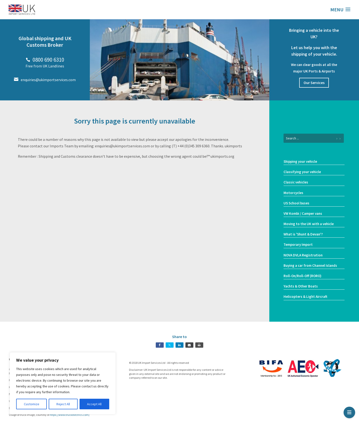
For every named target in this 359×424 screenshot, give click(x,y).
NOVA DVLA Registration (303, 255)
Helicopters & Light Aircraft (305, 296)
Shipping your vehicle (300, 161)
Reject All (63, 404)
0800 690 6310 (45, 59)
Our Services (314, 82)
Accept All (94, 404)
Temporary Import (298, 244)
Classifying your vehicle (302, 172)
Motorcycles (293, 192)
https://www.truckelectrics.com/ (70, 415)
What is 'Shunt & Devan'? (303, 234)
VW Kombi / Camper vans (303, 213)
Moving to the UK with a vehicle (309, 224)
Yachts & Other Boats (301, 286)
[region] (63, 383)
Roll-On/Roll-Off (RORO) (302, 276)
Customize (31, 404)
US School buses (296, 203)
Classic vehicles (296, 182)
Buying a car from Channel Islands (310, 265)
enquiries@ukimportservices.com (45, 79)
